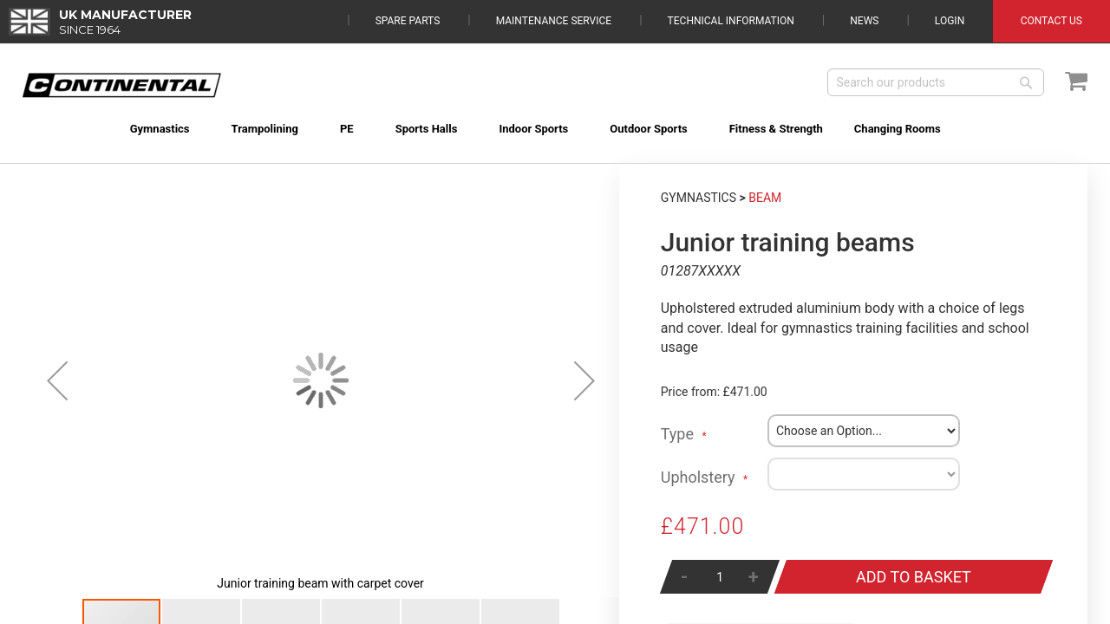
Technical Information (731, 21)
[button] (57, 380)
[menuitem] (138, 129)
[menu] (555, 118)
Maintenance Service (553, 21)
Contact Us (1051, 21)
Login (949, 21)
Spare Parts (408, 21)
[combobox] (935, 82)
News (864, 21)
